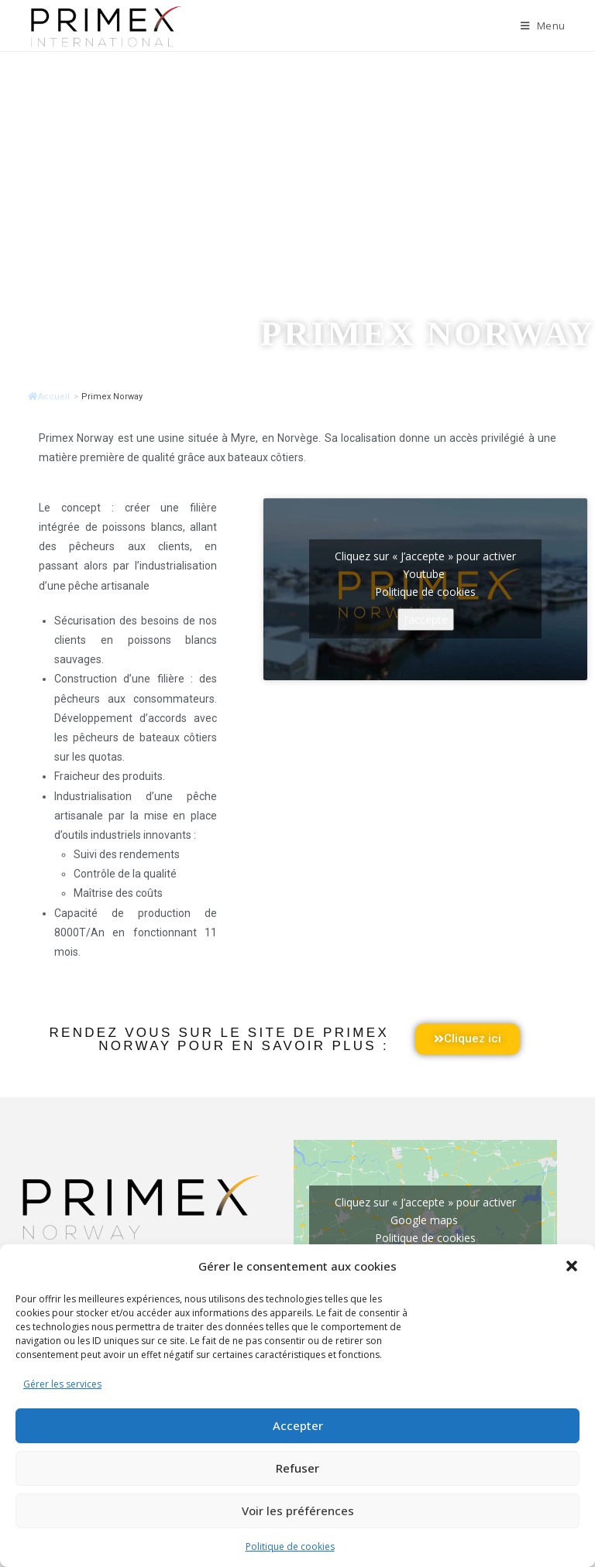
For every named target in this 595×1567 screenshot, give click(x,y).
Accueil (49, 397)
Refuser (297, 1468)
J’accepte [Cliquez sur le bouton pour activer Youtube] (426, 619)
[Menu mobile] (543, 25)
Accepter (298, 1425)
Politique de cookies (290, 1546)
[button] (572, 1266)
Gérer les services (62, 1384)
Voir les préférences (298, 1510)
